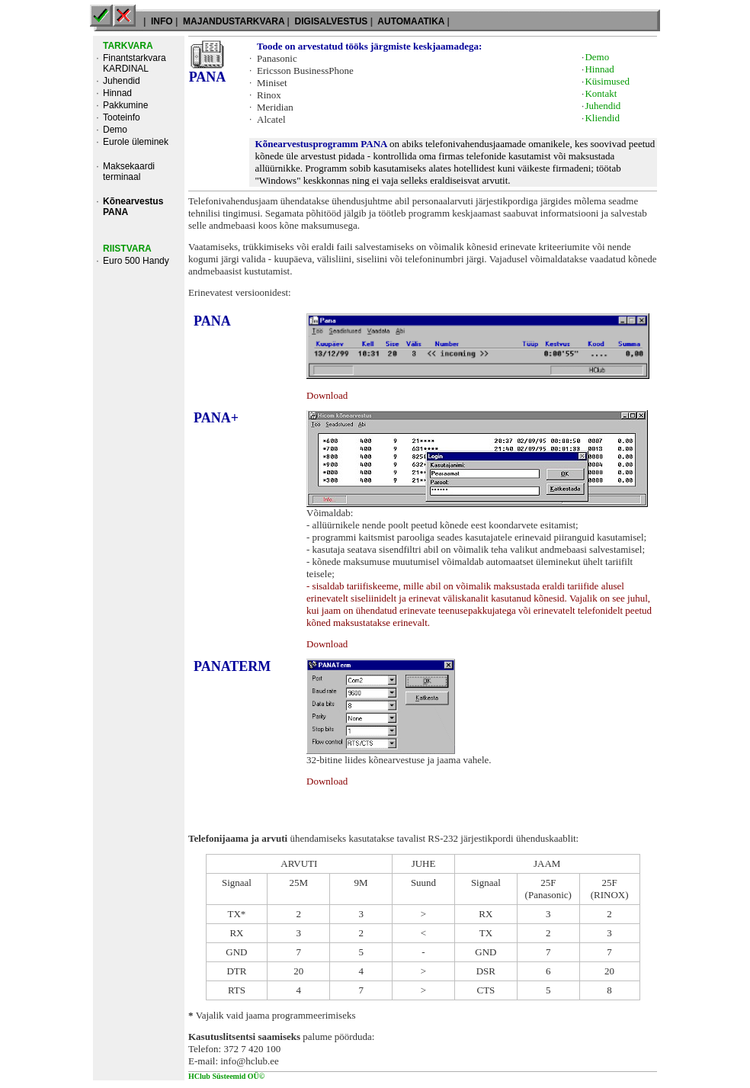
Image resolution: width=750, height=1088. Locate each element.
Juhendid (121, 80)
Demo (115, 129)
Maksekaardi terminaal (129, 171)
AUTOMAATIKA (411, 21)
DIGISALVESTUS (331, 21)
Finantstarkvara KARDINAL (134, 63)
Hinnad (117, 93)
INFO (162, 21)
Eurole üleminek (135, 141)
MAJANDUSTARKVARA (234, 21)
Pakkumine (125, 105)
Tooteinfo (121, 117)
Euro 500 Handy (136, 260)
